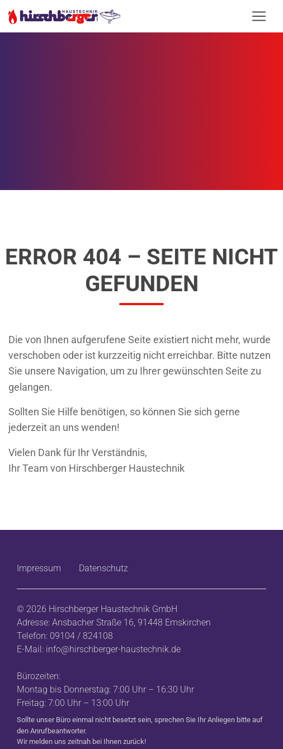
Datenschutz (103, 568)
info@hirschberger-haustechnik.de (113, 649)
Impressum (39, 568)
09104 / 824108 (81, 636)
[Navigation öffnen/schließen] (259, 16)
